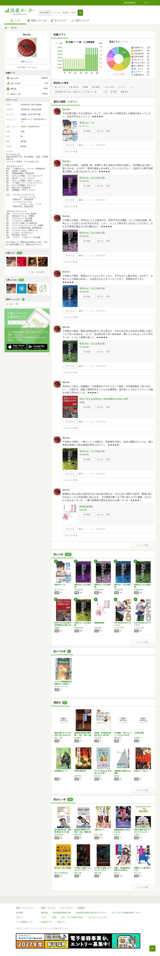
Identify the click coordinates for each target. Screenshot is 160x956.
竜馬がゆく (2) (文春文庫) (92, 343)
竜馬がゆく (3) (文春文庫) (92, 288)
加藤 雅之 (124, 92)
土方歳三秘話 (139, 733)
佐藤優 (85, 87)
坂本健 (116, 776)
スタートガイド (66, 908)
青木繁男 (77, 738)
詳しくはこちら (17, 322)
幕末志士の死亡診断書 (62, 868)
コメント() (88, 145)
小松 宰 (117, 835)
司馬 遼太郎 (73, 87)
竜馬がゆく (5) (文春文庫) (92, 177)
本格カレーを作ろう (141, 771)
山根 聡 (136, 835)
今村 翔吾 (98, 835)
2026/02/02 (100, 200)
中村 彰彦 (97, 738)
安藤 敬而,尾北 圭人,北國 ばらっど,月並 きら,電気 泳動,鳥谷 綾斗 (78, 92)
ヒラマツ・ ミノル (126, 87)
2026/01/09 (100, 366)
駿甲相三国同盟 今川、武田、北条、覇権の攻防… (82, 832)
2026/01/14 (100, 311)
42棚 (22, 132)
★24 (80, 422)
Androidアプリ (46, 922)
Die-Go (66, 109)
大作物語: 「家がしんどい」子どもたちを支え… (123, 735)
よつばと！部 (12, 304)
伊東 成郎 (95, 87)
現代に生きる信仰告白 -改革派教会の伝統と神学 (103, 399)
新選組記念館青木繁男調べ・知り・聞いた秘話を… (82, 735)
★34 (80, 256)
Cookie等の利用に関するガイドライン (91, 912)
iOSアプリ (61, 922)
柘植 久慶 (77, 873)
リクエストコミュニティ (98, 917)
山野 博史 (77, 776)
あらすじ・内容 (103, 131)
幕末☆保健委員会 (61, 873)
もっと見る (119, 74)
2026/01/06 (100, 422)
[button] (80, 13)
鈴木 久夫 (97, 776)
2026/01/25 (100, 256)
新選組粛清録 (86, 506)
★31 (80, 529)
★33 (80, 311)
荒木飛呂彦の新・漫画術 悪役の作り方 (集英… (62, 832)
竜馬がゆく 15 (86, 122)
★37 (80, 474)
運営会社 (44, 912)
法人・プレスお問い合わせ (72, 917)
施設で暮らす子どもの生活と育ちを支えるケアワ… (62, 735)
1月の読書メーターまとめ (26, 67)
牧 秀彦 (114, 92)
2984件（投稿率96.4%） (31, 127)
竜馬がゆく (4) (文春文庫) (92, 233)
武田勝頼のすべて (61, 771)
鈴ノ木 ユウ (60, 87)
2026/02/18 (100, 145)
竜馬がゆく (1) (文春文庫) (92, 451)
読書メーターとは (48, 908)
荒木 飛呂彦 (58, 835)
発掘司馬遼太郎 (80, 771)
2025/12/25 (100, 529)
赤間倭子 (137, 738)
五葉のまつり (99, 830)
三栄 (105, 92)
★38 (80, 200)
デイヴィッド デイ (61, 686)
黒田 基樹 (77, 835)
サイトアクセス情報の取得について (126, 912)
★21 (80, 145)
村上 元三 (137, 873)
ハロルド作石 (109, 87)
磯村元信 (117, 738)
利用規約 (81, 908)
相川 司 (117, 873)
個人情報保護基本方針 (62, 912)
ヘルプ (43, 917)
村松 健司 (58, 738)
